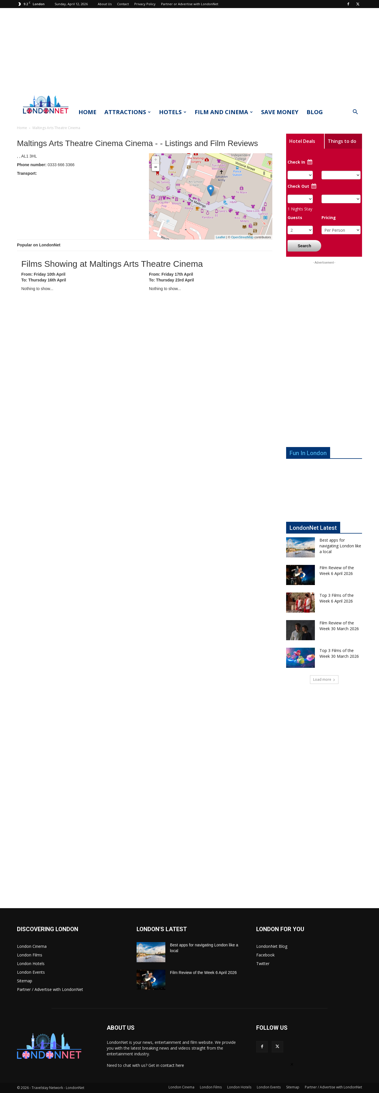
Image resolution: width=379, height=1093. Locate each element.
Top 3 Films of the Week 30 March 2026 (339, 653)
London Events (31, 972)
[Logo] (45, 115)
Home (87, 112)
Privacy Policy (145, 4)
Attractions (127, 112)
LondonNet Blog (271, 946)
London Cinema (32, 946)
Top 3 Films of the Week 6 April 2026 (336, 598)
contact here (172, 1065)
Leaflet (220, 237)
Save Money (279, 112)
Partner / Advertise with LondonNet (50, 989)
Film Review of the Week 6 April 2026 (336, 570)
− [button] (155, 167)
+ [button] (155, 159)
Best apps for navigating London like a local (340, 545)
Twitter (262, 963)
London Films (29, 955)
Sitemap (24, 980)
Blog (315, 112)
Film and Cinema (224, 112)
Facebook (265, 955)
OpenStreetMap (242, 237)
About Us (105, 4)
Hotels (172, 112)
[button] (355, 112)
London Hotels (31, 963)
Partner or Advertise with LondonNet (189, 4)
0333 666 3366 (45, 164)
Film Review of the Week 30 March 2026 (339, 625)
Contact (123, 4)
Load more (324, 679)
